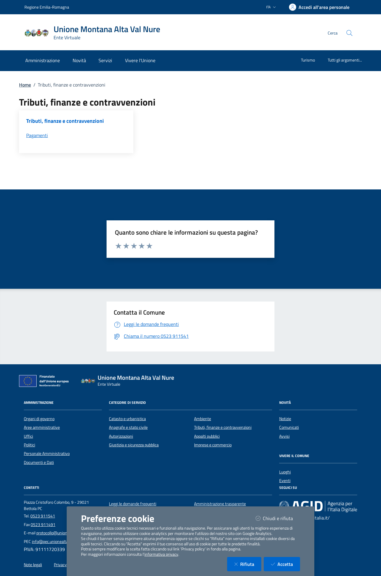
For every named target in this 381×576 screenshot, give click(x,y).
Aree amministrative (42, 427)
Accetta (285, 564)
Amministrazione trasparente (220, 503)
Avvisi (284, 436)
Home (25, 84)
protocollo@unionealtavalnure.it (64, 533)
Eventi (285, 480)
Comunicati (289, 427)
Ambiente (202, 418)
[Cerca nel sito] (349, 33)
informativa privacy (161, 554)
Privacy (60, 564)
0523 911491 (43, 524)
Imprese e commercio (213, 445)
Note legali (33, 564)
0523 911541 (42, 516)
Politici (29, 445)
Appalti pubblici (207, 436)
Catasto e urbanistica (127, 418)
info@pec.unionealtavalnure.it (58, 541)
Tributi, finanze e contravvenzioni (223, 427)
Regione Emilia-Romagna (46, 7)
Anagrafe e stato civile (128, 427)
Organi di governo (39, 418)
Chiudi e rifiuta (278, 518)
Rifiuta (247, 564)
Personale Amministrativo (47, 453)
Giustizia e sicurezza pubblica (134, 445)
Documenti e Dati (39, 462)
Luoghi (285, 472)
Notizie (285, 418)
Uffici (28, 436)
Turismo (308, 60)
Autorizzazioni (121, 436)
